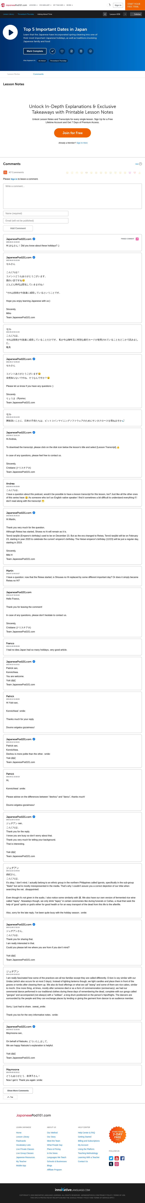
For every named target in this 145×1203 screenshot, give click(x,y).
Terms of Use (119, 1195)
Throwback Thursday (26, 14)
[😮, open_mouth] (125, 172)
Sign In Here (82, 143)
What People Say (54, 1145)
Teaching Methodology (88, 1153)
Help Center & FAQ (86, 1133)
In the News (52, 1153)
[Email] (35, 220)
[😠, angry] (91, 172)
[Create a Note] (71, 51)
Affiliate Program (54, 1170)
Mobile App (21, 1165)
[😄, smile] (67, 172)
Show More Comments (18, 1091)
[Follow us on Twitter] (111, 1158)
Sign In (118, 5)
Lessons (32, 5)
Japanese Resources (25, 1157)
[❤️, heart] (134, 172)
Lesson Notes (14, 74)
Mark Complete (35, 51)
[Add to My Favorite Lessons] (62, 51)
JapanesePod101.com (90, 1195)
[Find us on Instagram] (117, 1164)
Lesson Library (8, 14)
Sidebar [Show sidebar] (137, 14)
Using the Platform (86, 1149)
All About (42, 61)
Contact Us (83, 1161)
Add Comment (18, 228)
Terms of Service (101, 1198)
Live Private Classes (25, 1149)
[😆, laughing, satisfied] (96, 172)
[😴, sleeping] (120, 172)
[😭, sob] (110, 172)
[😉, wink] (105, 172)
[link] (105, 14)
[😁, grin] (76, 172)
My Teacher (58, 5)
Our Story (51, 1137)
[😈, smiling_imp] (129, 172)
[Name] (35, 213)
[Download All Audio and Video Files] (90, 51)
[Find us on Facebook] (122, 1158)
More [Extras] (69, 5)
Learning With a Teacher (89, 1157)
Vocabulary (44, 5)
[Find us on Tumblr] (111, 1164)
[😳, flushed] (72, 172)
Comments (38, 74)
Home (18, 1133)
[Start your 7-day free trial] (117, 1135)
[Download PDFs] (81, 51)
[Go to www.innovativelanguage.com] (72, 1189)
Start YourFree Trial (135, 5)
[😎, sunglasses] (86, 172)
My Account (83, 1145)
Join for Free (73, 133)
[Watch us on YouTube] (117, 1158)
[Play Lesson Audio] (10, 32)
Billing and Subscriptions (89, 1141)
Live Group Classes (24, 1153)
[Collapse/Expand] (72, 164)
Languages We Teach (56, 1157)
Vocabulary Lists (23, 1145)
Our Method (52, 1133)
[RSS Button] (5, 172)
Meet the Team (53, 1141)
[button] (108, 5)
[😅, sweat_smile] (101, 172)
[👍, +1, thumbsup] (139, 172)
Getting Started (84, 1137)
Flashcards (21, 1141)
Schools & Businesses (57, 1161)
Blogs (49, 1165)
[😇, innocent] (115, 172)
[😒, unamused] (81, 172)
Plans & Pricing (53, 1149)
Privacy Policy (105, 1195)
